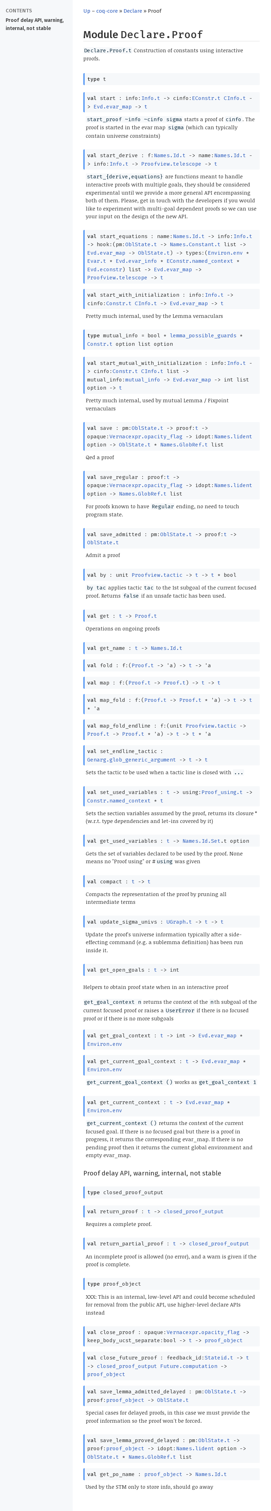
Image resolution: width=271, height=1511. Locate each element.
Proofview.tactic (157, 575)
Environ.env (225, 253)
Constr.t (119, 303)
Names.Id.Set (201, 841)
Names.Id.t (170, 155)
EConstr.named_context (200, 261)
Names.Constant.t (195, 244)
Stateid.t (219, 1358)
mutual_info (142, 380)
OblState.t (141, 244)
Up (86, 11)
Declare (133, 11)
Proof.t (146, 616)
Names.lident (233, 436)
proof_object (224, 1340)
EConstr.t (206, 98)
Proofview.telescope (171, 164)
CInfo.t (235, 98)
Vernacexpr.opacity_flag (145, 436)
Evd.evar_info (136, 261)
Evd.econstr (104, 269)
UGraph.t (179, 922)
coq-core (107, 11)
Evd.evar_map (113, 106)
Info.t (150, 98)
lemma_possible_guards (203, 335)
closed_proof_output (193, 1211)
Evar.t (96, 261)
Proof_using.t (222, 792)
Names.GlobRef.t (184, 445)
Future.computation (188, 1366)
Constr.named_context (119, 801)
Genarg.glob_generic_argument (131, 760)
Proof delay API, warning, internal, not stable (35, 24)
